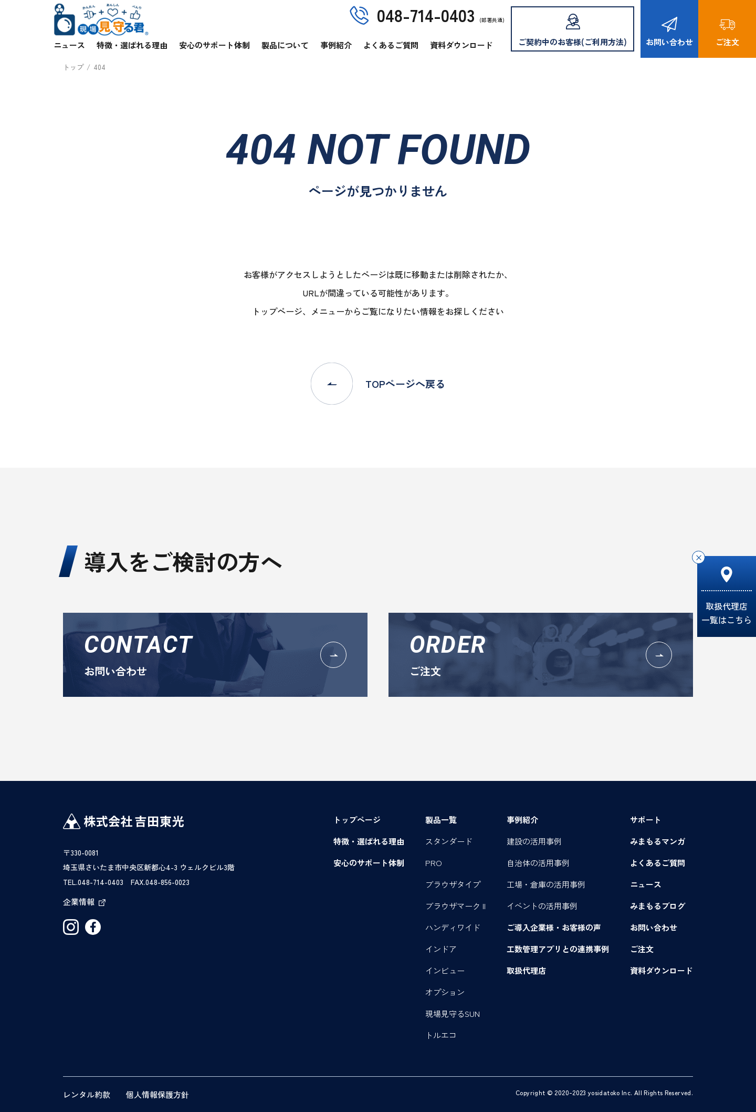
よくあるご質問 (390, 44)
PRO (433, 862)
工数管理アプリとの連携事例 (558, 948)
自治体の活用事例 (538, 862)
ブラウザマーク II (455, 905)
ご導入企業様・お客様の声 (554, 927)
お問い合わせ (669, 32)
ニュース (69, 44)
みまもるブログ (657, 905)
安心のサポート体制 (214, 44)
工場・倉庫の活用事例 (546, 884)
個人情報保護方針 (157, 1094)
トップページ (357, 819)
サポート (646, 819)
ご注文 (727, 32)
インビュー (445, 970)
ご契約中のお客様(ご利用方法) (572, 30)
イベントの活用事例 (542, 905)
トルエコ (441, 1035)
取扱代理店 (526, 970)
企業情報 (84, 901)
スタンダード (448, 841)
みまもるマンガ (657, 841)
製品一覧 (441, 819)
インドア (441, 948)
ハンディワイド (452, 927)
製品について (285, 44)
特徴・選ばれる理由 (132, 44)
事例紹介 (336, 44)
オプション (445, 991)
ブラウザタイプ (452, 884)
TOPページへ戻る (378, 384)
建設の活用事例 (534, 841)
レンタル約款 (86, 1094)
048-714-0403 (426, 15)
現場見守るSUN (452, 1013)
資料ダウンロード (461, 44)
